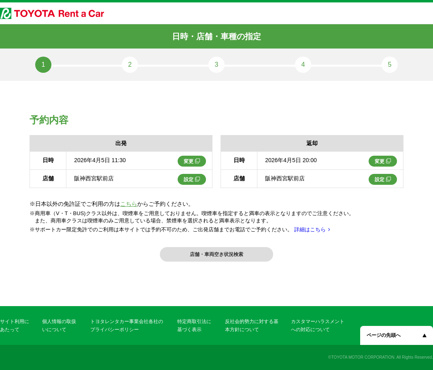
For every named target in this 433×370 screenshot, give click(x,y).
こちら (128, 204)
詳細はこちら (310, 229)
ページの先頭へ (384, 335)
